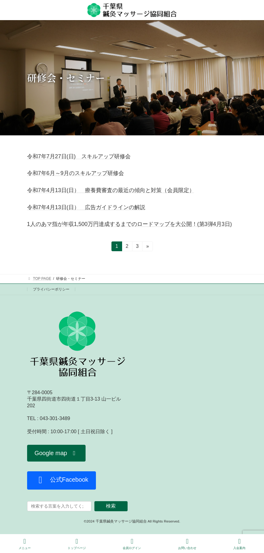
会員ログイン (132, 544)
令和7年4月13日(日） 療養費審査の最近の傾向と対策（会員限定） (111, 190)
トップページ (77, 544)
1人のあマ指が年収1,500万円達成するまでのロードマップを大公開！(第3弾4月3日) (129, 224)
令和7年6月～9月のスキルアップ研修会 (75, 173)
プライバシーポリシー (51, 289)
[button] (56, 453)
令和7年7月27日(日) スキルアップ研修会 (79, 156)
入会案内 (239, 544)
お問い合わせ (187, 544)
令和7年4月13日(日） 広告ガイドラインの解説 (86, 207)
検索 (111, 505)
